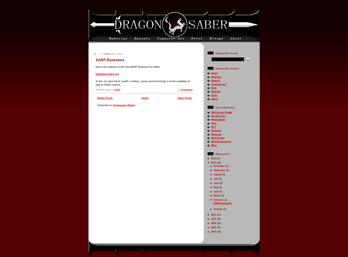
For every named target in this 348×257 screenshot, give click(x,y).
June (217, 183)
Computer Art (218, 84)
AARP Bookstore (110, 60)
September (220, 170)
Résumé (215, 91)
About (214, 99)
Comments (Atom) (124, 105)
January (218, 209)
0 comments (186, 90)
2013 (214, 158)
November (220, 166)
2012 (214, 162)
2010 (214, 219)
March (217, 195)
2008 (214, 227)
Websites (216, 77)
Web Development (221, 141)
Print (213, 88)
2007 (214, 232)
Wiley (214, 145)
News (214, 95)
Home (145, 98)
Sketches (216, 130)
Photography (218, 119)
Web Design (218, 138)
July (216, 179)
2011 (214, 214)
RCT (213, 127)
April (217, 191)
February (219, 200)
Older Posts (184, 98)
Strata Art (216, 134)
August (218, 174)
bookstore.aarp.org (107, 74)
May (216, 187)
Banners (215, 80)
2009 (214, 223)
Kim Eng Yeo (218, 116)
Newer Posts (105, 98)
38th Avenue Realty (221, 112)
